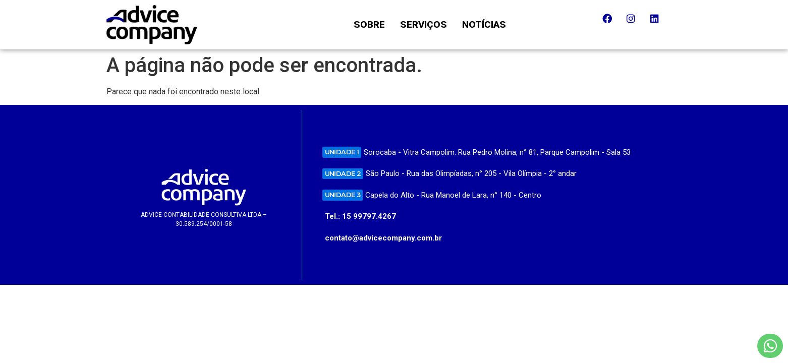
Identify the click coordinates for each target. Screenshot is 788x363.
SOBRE (369, 24)
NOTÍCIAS (484, 24)
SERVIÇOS (423, 24)
